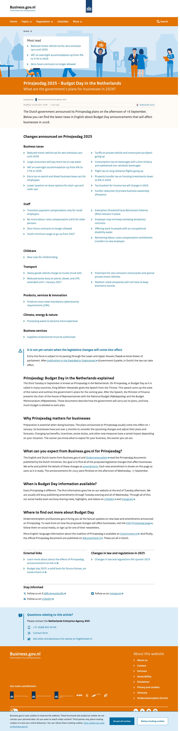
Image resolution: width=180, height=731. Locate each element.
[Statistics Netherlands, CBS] (87, 695)
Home (26, 31)
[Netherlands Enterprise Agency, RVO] (19, 695)
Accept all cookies (122, 721)
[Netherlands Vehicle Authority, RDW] (96, 695)
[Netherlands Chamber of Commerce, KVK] (79, 695)
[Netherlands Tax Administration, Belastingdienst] (41, 695)
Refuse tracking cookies (152, 721)
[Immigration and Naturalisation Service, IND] (64, 695)
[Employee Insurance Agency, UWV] (106, 695)
